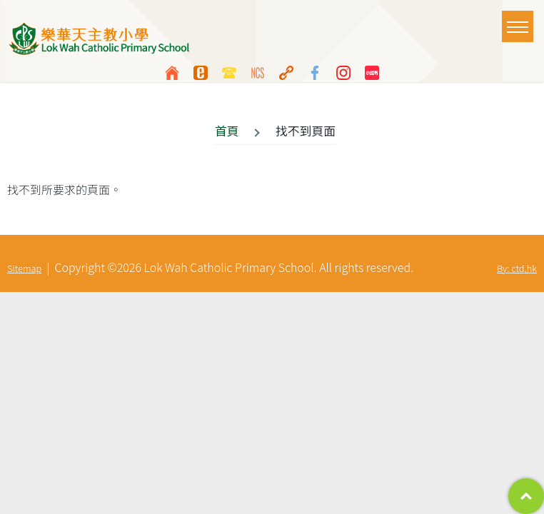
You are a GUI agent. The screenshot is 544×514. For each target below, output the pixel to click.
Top (526, 496)
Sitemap (24, 268)
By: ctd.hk (517, 268)
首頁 (227, 130)
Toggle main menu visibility (520, 20)
